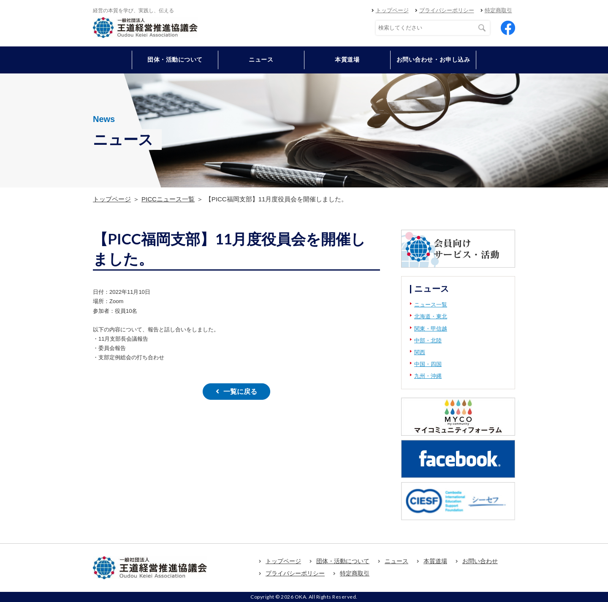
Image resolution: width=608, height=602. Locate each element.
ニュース (261, 59)
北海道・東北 (430, 316)
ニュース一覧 (430, 304)
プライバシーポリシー (446, 10)
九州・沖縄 (428, 376)
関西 (419, 352)
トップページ (392, 10)
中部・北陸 (428, 340)
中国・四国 (428, 364)
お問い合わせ (480, 561)
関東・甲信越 (430, 328)
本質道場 (347, 59)
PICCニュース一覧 (168, 199)
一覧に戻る (240, 391)
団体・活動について (342, 561)
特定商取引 (498, 10)
